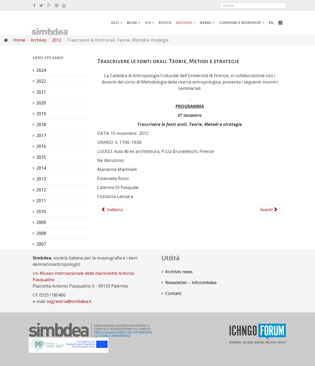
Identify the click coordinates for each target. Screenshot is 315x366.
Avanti (268, 210)
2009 (41, 222)
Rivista (165, 22)
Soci (115, 22)
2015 (41, 157)
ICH (148, 22)
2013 (41, 179)
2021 (41, 92)
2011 (41, 201)
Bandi (205, 22)
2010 (41, 211)
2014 (41, 168)
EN (271, 22)
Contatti (173, 293)
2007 (41, 244)
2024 (41, 70)
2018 (41, 124)
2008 (41, 233)
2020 (41, 103)
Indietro (112, 210)
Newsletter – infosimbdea (190, 282)
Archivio (184, 22)
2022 (41, 81)
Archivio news (179, 272)
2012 (56, 40)
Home (19, 40)
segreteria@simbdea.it (69, 301)
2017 (41, 135)
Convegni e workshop (240, 22)
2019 (41, 114)
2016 (41, 146)
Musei (132, 22)
